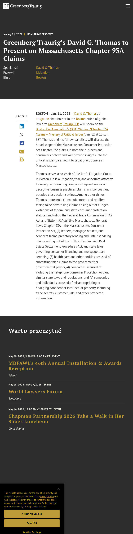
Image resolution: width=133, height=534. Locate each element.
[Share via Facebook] (22, 143)
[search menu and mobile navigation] (128, 6)
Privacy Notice (47, 499)
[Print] (22, 159)
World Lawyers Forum (35, 393)
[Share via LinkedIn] (22, 126)
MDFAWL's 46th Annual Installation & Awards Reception (65, 368)
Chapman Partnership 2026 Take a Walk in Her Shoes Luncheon (66, 421)
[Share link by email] (21, 151)
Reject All (32, 526)
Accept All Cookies (32, 517)
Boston (41, 77)
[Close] (58, 492)
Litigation (42, 72)
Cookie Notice (10, 503)
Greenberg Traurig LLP (63, 124)
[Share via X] (22, 135)
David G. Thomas (47, 68)
